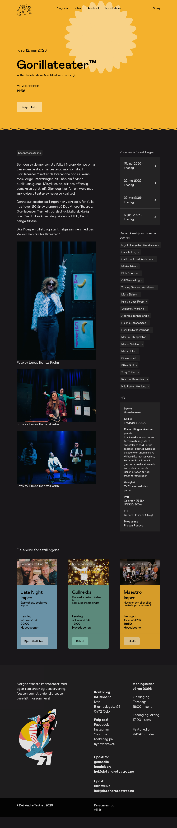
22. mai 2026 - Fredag (133, 191)
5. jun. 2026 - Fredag (133, 226)
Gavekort (92, 8)
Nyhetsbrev (113, 8)
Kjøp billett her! (34, 649)
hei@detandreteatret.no (114, 780)
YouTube (100, 743)
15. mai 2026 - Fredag (133, 174)
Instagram (102, 738)
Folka (77, 8)
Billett (80, 649)
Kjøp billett (29, 107)
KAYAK (138, 743)
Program (62, 8)
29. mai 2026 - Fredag (134, 208)
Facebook (101, 733)
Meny (156, 8)
